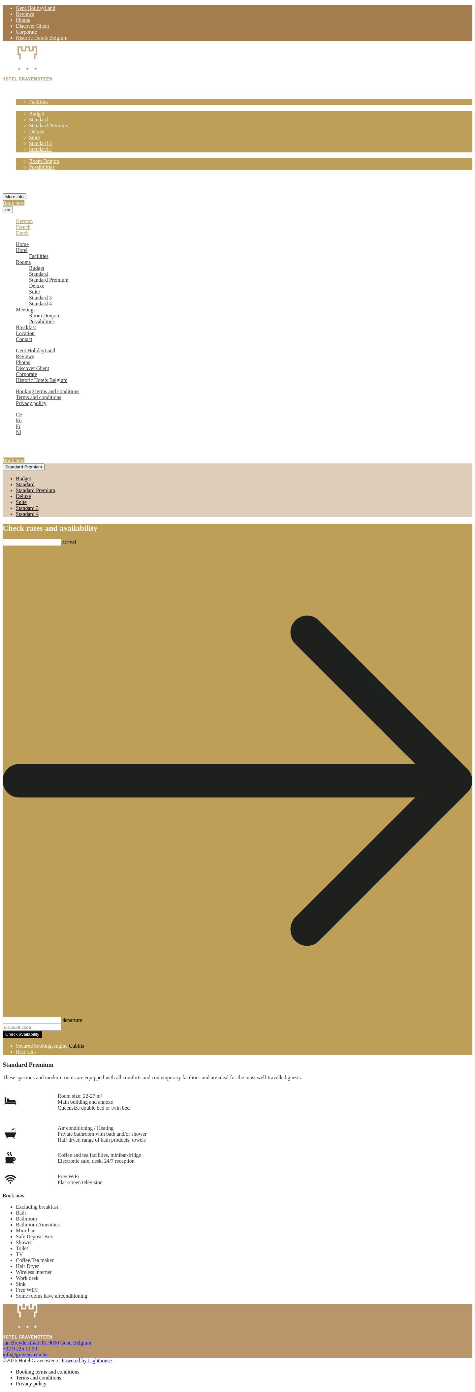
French (23, 227)
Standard (38, 119)
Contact (24, 185)
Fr (18, 426)
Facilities (38, 102)
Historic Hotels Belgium (41, 38)
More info (14, 196)
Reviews (25, 14)
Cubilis (76, 1046)
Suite (34, 137)
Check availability (22, 1034)
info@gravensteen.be (25, 1354)
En (19, 420)
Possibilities (41, 167)
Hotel (22, 96)
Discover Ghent (32, 26)
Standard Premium (49, 125)
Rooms (23, 108)
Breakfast (26, 173)
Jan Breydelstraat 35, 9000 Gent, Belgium (47, 1342)
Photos (23, 20)
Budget (36, 113)
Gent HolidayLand (35, 8)
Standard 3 (40, 143)
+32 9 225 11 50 (20, 1348)
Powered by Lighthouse (87, 1360)
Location (25, 179)
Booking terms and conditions (47, 391)
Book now (13, 203)
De (19, 414)
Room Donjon (44, 161)
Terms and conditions (38, 397)
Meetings (26, 155)
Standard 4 (40, 149)
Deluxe (36, 131)
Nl (18, 432)
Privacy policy (31, 403)
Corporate (26, 32)
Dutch (22, 233)
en (7, 209)
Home (22, 90)
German (24, 221)
